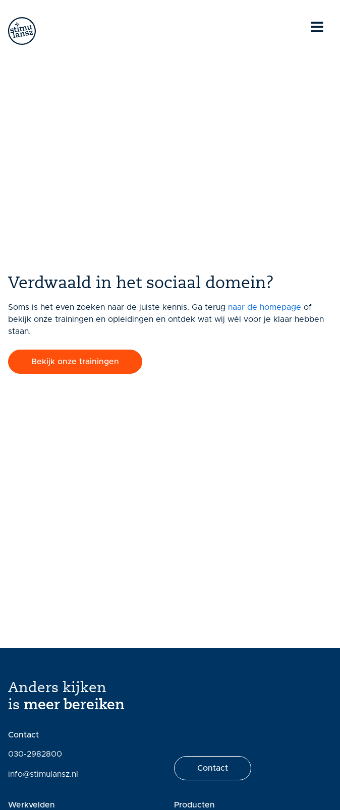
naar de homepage (264, 307)
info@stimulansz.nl (43, 774)
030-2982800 (35, 754)
